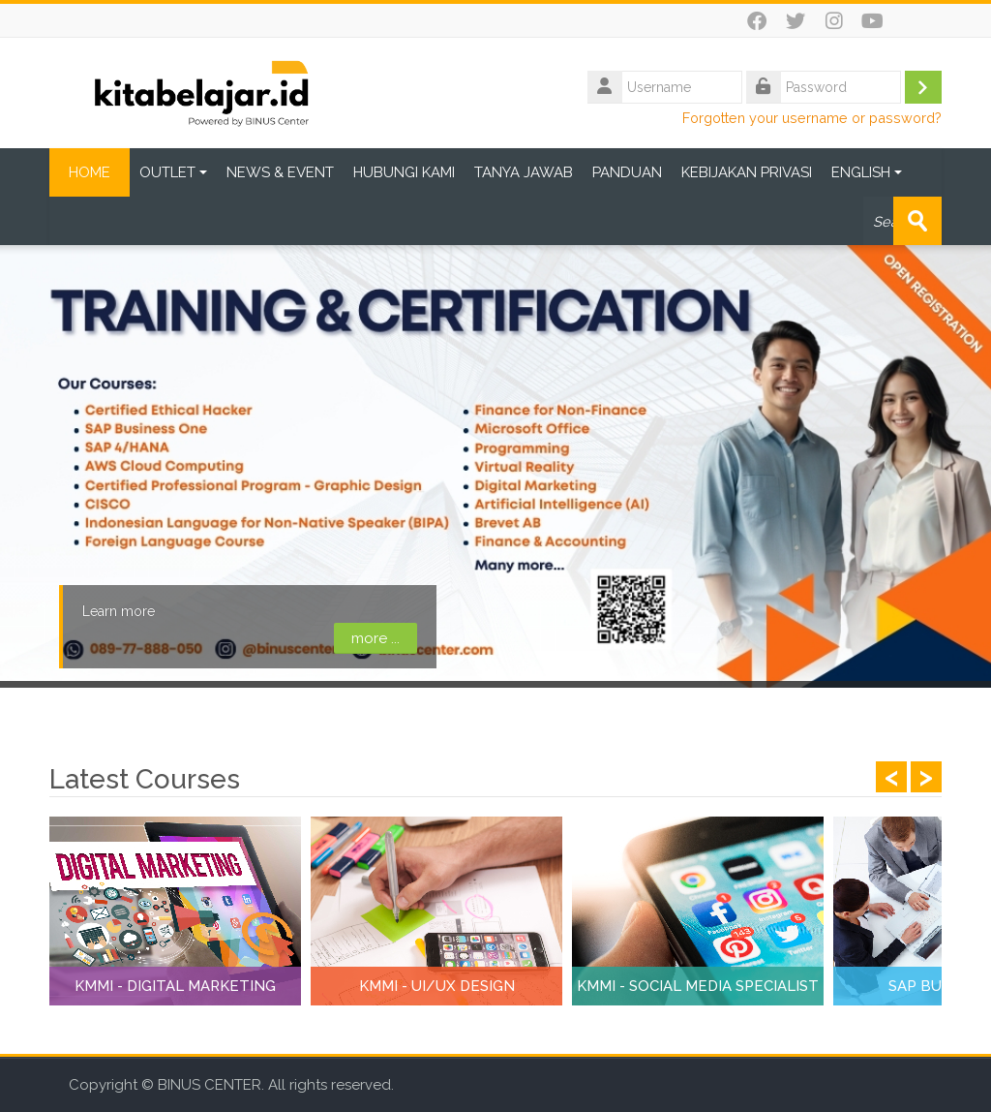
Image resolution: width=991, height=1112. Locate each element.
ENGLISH (866, 172)
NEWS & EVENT (280, 172)
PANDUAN (627, 172)
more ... (374, 638)
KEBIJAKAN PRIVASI (746, 172)
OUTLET (173, 172)
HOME (89, 172)
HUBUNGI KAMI (404, 172)
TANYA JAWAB (523, 172)
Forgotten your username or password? (812, 117)
